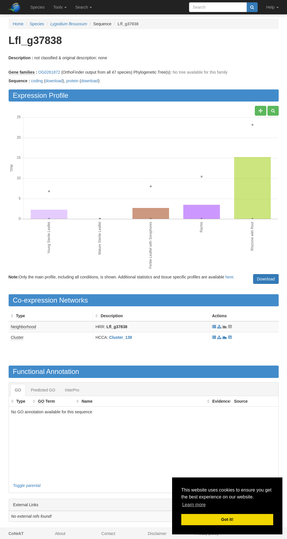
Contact (108, 533)
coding (37, 81)
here (229, 277)
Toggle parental (27, 485)
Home (18, 24)
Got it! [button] (227, 519)
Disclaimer (157, 533)
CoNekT (16, 533)
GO (18, 390)
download (54, 81)
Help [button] (272, 7)
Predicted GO (43, 390)
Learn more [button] (194, 504)
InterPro (72, 390)
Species (37, 7)
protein (72, 81)
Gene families (22, 72)
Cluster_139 (120, 337)
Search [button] (83, 7)
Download (266, 279)
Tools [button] (60, 7)
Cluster (17, 337)
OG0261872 (49, 72)
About (60, 533)
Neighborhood (23, 326)
